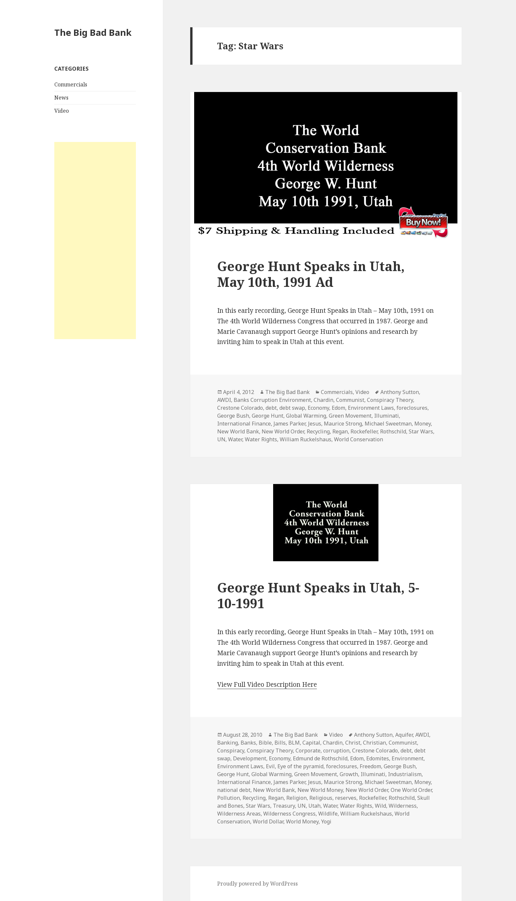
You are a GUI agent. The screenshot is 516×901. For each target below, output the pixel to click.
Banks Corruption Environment (272, 400)
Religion (296, 797)
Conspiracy (230, 750)
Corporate (308, 750)
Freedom (370, 766)
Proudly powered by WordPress (257, 883)
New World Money (320, 790)
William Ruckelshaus (305, 439)
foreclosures (412, 407)
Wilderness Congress (289, 813)
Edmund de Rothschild (320, 758)
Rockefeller (363, 431)
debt (271, 407)
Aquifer (404, 734)
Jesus (314, 423)
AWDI (224, 400)
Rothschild (393, 431)
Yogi (326, 821)
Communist (350, 400)
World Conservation (358, 439)
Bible (265, 742)
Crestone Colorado (240, 407)
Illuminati (386, 415)
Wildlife (328, 813)
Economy (318, 407)
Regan (340, 431)
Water (235, 439)
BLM (294, 742)
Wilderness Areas (239, 813)
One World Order (411, 790)
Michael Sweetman (388, 423)
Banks (248, 742)
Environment (408, 758)
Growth (349, 774)
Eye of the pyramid (300, 766)
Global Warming (306, 415)
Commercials (70, 84)
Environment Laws (371, 407)
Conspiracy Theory (390, 400)
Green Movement (350, 415)
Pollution (228, 797)
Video (61, 110)
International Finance (244, 423)
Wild (380, 805)
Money (422, 423)
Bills (280, 742)
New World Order (283, 431)
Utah (314, 805)
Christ (352, 742)
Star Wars (421, 431)
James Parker (289, 423)
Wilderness (403, 805)
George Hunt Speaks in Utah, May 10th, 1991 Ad (311, 273)
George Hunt (267, 415)
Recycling (318, 431)
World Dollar (268, 821)
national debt (233, 790)
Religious (320, 797)
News (61, 97)
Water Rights (261, 439)
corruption (336, 750)
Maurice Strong (343, 423)
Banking (227, 742)
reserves (345, 797)
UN (221, 439)
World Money (302, 821)
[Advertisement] (95, 240)
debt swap (292, 407)
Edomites (377, 758)
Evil (270, 766)
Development (249, 758)
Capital (311, 742)
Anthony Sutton (399, 392)
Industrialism (405, 774)
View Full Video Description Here (267, 684)
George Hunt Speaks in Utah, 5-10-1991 (318, 595)
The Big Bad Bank (93, 32)
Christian (374, 742)
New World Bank (238, 431)
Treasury (284, 805)
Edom (338, 407)
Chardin (323, 400)
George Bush (233, 415)
